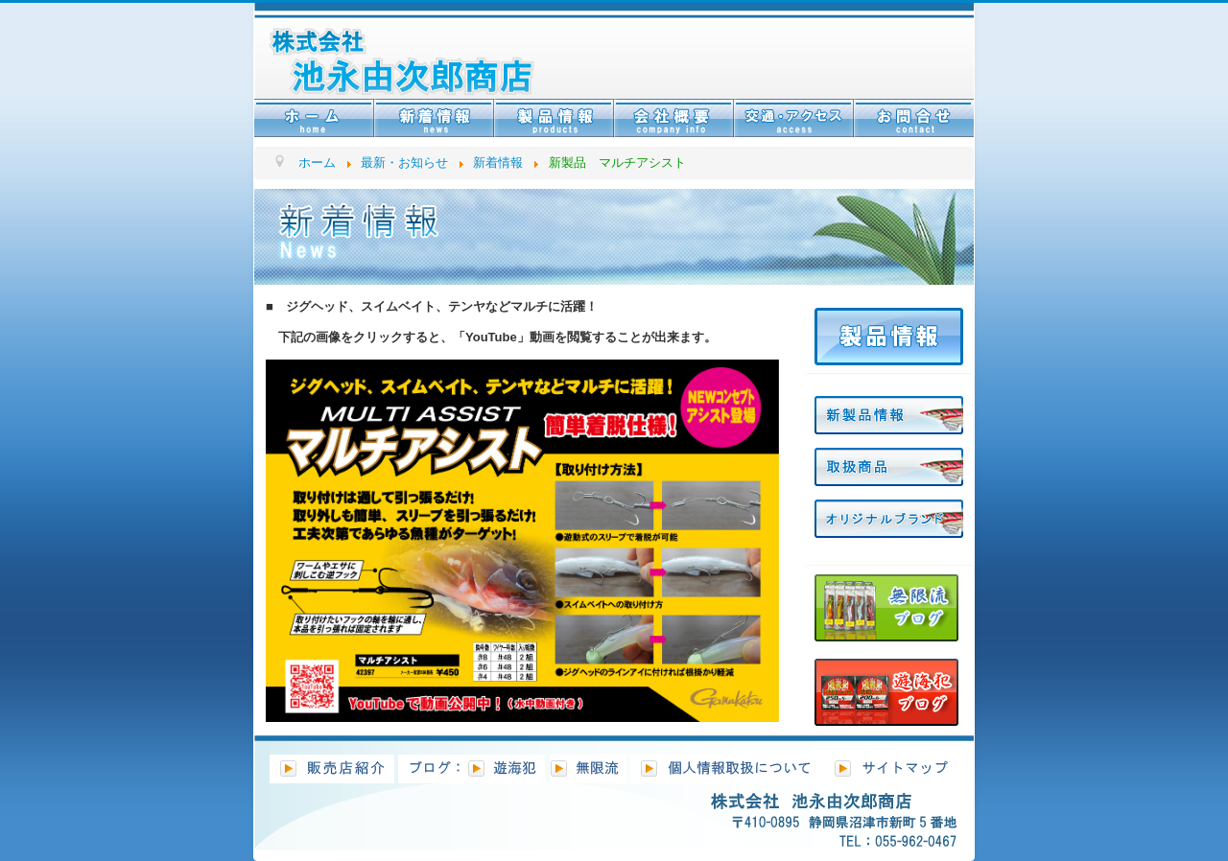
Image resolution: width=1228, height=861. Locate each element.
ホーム (314, 118)
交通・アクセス (794, 118)
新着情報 (434, 118)
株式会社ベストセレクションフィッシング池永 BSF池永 (431, 53)
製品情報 (554, 118)
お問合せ (914, 118)
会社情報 (674, 118)
